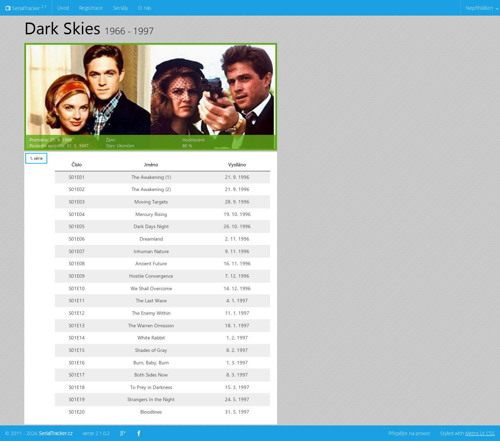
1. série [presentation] (36, 158)
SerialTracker (26, 7)
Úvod (63, 8)
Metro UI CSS (480, 433)
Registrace (91, 8)
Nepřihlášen (479, 8)
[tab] (36, 158)
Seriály (120, 8)
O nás (144, 8)
